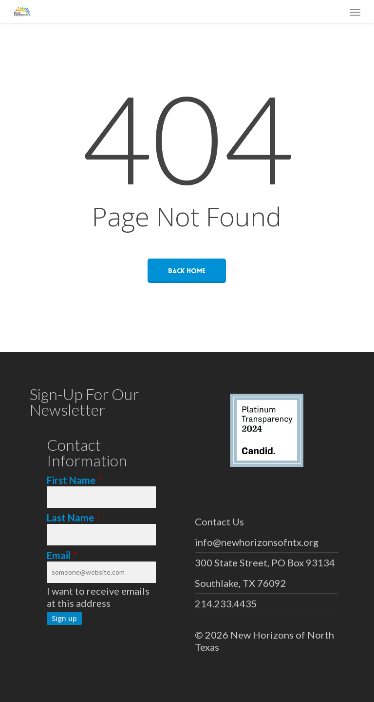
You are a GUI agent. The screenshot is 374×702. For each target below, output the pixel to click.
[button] (355, 12)
